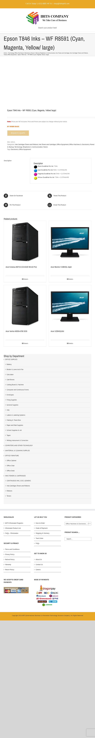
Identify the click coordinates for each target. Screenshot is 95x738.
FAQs (37, 543)
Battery (9, 364)
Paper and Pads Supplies (15, 425)
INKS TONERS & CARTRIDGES (15, 476)
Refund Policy (9, 559)
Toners (45, 147)
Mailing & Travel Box (14, 420)
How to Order (40, 523)
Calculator (10, 374)
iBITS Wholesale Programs (14, 523)
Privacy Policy (9, 554)
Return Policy (9, 570)
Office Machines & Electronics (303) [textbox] (78, 524)
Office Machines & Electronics (79, 144)
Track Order (39, 538)
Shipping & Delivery (42, 533)
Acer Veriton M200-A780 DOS (16, 331)
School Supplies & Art (14, 430)
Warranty (8, 564)
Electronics (14, 149)
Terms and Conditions (12, 549)
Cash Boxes (10, 380)
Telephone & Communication (33, 147)
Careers (38, 570)
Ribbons (9, 491)
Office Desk (10, 471)
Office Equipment (63, 144)
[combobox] (78, 523)
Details (26, 279)
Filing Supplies (12, 400)
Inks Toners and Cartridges (47, 144)
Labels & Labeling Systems (16, 415)
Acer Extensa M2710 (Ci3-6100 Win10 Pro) (21, 267)
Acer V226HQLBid (57, 331)
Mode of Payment (42, 528)
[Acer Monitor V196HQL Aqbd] (70, 242)
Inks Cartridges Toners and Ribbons (26, 144)
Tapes (9, 435)
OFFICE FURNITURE (12, 456)
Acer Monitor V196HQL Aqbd (61, 267)
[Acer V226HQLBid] (70, 306)
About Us (39, 559)
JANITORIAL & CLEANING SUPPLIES (17, 450)
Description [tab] (8, 161)
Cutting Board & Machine (15, 385)
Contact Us (39, 564)
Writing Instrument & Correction (17, 440)
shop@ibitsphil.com (61, 3)
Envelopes (10, 395)
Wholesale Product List (13, 528)
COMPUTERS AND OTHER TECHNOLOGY (19, 445)
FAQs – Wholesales (11, 533)
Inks (8, 410)
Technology (18, 147)
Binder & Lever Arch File (15, 369)
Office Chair (10, 466)
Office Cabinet (11, 460)
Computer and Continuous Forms (18, 390)
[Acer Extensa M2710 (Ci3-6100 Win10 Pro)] (25, 242)
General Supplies (12, 405)
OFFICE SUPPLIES (11, 359)
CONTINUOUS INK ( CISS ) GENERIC (19, 481)
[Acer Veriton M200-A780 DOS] (25, 306)
